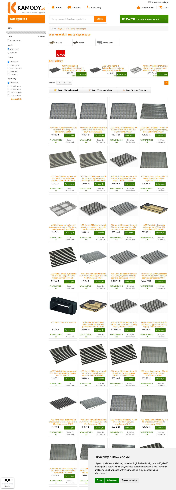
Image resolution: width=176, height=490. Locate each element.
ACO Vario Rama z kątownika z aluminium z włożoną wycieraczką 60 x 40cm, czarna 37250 (114, 69)
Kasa (163, 7)
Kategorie (19, 19)
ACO (13, 52)
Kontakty (93, 7)
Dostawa (74, 7)
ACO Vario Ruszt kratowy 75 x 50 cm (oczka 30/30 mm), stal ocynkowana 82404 (124, 421)
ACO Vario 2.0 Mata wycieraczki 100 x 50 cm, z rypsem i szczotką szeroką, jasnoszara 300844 (154, 275)
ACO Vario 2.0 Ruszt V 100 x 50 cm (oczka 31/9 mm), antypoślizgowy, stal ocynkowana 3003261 (154, 129)
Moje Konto (145, 7)
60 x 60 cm (15, 89)
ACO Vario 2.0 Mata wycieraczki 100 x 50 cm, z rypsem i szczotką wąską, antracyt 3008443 (123, 324)
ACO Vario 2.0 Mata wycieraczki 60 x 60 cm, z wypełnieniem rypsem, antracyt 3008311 (124, 373)
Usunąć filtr (16, 99)
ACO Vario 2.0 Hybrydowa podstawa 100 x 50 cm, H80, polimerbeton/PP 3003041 (154, 227)
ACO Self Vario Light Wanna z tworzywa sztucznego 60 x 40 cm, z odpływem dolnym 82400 (155, 69)
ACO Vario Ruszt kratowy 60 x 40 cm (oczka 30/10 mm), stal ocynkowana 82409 (154, 373)
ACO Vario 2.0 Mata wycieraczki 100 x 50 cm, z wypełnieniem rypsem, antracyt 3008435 (63, 275)
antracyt (14, 65)
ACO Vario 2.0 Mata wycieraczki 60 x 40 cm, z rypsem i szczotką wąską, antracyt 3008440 (124, 178)
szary (13, 74)
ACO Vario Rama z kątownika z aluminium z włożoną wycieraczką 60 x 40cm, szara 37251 (93, 421)
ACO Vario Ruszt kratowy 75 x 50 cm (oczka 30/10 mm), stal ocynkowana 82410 (154, 178)
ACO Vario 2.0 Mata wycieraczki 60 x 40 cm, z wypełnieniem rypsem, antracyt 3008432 (94, 373)
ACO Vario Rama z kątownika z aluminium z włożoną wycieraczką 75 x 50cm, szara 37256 (93, 275)
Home (56, 7)
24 (59, 82)
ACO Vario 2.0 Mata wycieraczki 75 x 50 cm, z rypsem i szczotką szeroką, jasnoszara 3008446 (124, 275)
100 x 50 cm (15, 92)
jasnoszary (15, 68)
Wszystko (14, 49)
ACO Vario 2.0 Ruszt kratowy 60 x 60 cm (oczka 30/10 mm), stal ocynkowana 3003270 (154, 421)
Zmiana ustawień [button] (129, 480)
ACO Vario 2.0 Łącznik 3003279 (63, 322)
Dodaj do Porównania (70, 141)
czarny (14, 71)
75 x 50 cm (15, 95)
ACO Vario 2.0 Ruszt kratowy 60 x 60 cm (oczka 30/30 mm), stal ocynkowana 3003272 (93, 129)
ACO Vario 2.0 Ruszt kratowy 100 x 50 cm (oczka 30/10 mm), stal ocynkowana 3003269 (63, 470)
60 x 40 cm (15, 86)
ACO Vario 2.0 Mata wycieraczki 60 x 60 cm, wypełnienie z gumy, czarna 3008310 (63, 373)
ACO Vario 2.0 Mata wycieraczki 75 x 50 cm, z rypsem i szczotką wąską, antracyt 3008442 (154, 324)
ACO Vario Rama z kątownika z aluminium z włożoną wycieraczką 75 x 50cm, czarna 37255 (73, 69)
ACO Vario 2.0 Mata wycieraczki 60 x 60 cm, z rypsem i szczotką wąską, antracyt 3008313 (94, 227)
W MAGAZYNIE (16, 40)
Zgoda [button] (99, 480)
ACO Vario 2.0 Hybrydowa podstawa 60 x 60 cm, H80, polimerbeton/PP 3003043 (93, 324)
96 (70, 82)
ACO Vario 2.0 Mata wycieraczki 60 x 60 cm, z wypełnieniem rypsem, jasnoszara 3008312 (94, 178)
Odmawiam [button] (112, 480)
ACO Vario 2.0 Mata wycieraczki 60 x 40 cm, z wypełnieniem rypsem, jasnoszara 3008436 (63, 178)
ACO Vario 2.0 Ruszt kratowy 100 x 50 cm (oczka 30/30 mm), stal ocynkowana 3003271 (124, 129)
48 (64, 82)
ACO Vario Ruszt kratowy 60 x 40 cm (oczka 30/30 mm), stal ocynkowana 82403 (63, 129)
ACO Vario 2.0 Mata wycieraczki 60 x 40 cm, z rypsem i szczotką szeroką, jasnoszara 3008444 (124, 227)
